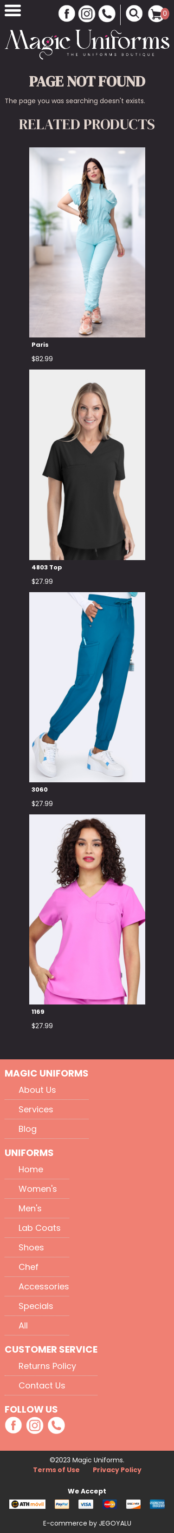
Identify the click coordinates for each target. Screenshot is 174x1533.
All (23, 1325)
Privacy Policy (117, 1469)
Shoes (31, 1247)
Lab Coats (40, 1228)
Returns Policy (47, 1366)
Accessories (44, 1286)
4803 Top (47, 567)
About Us (37, 1090)
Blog (28, 1129)
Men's (30, 1208)
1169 (38, 1011)
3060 (40, 789)
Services (36, 1109)
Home (31, 1169)
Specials (36, 1306)
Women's (38, 1189)
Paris (40, 344)
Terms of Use (57, 1469)
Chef (29, 1267)
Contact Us (42, 1385)
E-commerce (66, 1523)
